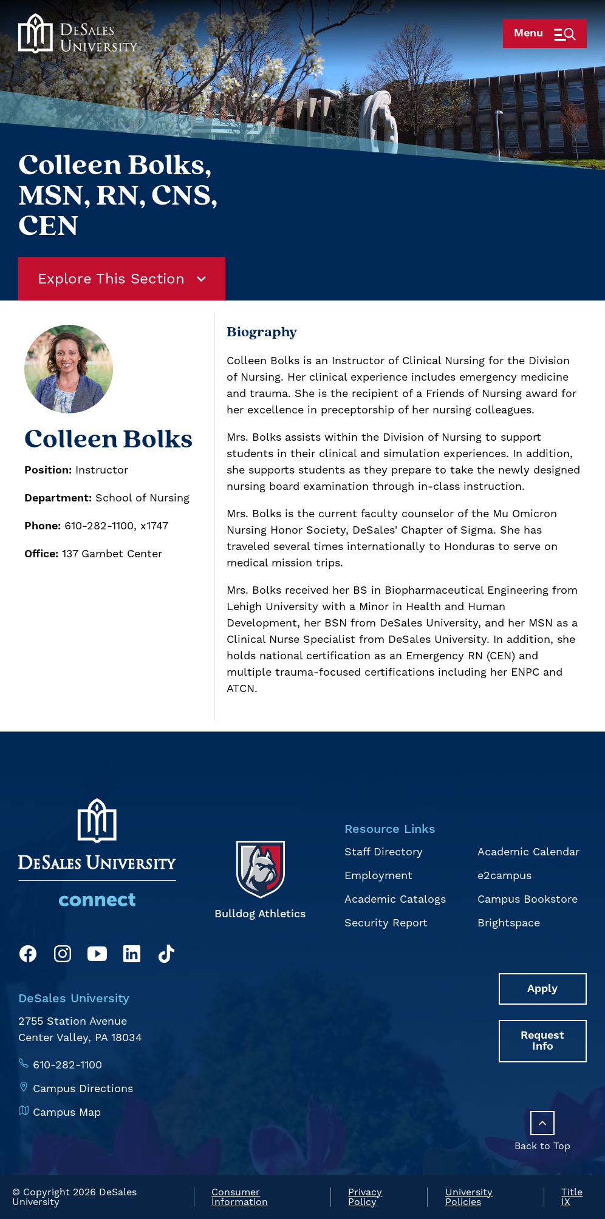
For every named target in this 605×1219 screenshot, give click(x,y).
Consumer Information (239, 1196)
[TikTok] (166, 956)
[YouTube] (97, 956)
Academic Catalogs (395, 898)
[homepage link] (77, 56)
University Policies (469, 1196)
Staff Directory (383, 851)
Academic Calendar (528, 851)
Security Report (386, 922)
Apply (542, 989)
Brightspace (508, 922)
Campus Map (67, 1111)
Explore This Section (122, 278)
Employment (378, 875)
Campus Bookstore (527, 898)
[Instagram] (62, 956)
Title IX (572, 1196)
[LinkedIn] (132, 956)
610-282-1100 (67, 1064)
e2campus (504, 875)
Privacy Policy (365, 1196)
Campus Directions (83, 1088)
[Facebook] (28, 956)
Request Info (542, 1040)
